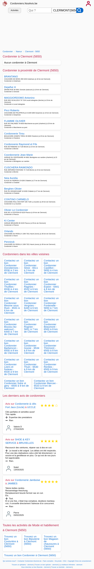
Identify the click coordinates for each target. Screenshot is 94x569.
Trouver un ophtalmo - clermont (22, 565)
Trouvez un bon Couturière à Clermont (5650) (11, 541)
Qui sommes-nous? (9, 561)
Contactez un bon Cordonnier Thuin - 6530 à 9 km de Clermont (31, 365)
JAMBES (12, 483)
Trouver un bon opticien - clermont (46, 565)
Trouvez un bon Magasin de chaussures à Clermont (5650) (51, 542)
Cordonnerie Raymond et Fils (20, 144)
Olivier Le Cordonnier (16, 210)
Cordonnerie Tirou (14, 134)
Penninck (9, 242)
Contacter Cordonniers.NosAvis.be (29, 561)
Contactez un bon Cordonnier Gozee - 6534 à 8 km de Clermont (31, 346)
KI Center (9, 221)
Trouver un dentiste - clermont (61, 567)
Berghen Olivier (13, 189)
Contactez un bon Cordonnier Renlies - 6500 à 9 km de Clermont (51, 365)
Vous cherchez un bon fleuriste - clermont (35, 567)
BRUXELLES (26, 443)
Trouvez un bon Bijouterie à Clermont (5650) (32, 540)
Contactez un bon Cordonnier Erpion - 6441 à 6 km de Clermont (51, 285)
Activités (14, 10)
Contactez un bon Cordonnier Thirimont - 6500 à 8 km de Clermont (51, 346)
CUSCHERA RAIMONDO (18, 167)
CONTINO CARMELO (16, 199)
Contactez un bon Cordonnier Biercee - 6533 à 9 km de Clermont (45, 384)
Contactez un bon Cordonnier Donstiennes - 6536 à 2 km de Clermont (12, 266)
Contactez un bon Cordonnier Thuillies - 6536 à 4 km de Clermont (11, 285)
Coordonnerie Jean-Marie (18, 155)
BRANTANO (11, 76)
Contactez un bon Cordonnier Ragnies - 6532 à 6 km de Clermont (31, 285)
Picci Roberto (11, 110)
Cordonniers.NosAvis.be (23, 3)
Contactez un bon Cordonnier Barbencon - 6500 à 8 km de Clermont (11, 346)
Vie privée (58, 561)
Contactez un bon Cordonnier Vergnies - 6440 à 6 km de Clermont (31, 304)
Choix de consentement (83, 561)
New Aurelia (11, 178)
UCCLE (31, 407)
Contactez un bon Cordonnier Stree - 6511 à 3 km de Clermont (31, 266)
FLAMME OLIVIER (14, 121)
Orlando (8, 231)
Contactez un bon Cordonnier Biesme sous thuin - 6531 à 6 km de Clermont (12, 305)
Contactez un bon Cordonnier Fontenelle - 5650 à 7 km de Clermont (51, 304)
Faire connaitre (48, 561)
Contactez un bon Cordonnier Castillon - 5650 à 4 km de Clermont (51, 266)
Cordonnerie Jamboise (27, 480)
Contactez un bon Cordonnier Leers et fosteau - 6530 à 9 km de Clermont (11, 367)
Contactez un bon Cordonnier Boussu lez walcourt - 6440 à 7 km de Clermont (11, 326)
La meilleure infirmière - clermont (71, 565)
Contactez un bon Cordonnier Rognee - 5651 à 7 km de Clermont (31, 325)
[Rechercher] (79, 10)
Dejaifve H (10, 87)
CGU (64, 561)
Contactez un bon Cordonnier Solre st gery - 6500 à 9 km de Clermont (16, 384)
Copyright (71, 561)
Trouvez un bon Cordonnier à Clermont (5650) (30, 555)
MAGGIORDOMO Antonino (19, 98)
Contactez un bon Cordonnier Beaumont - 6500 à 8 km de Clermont (51, 325)
